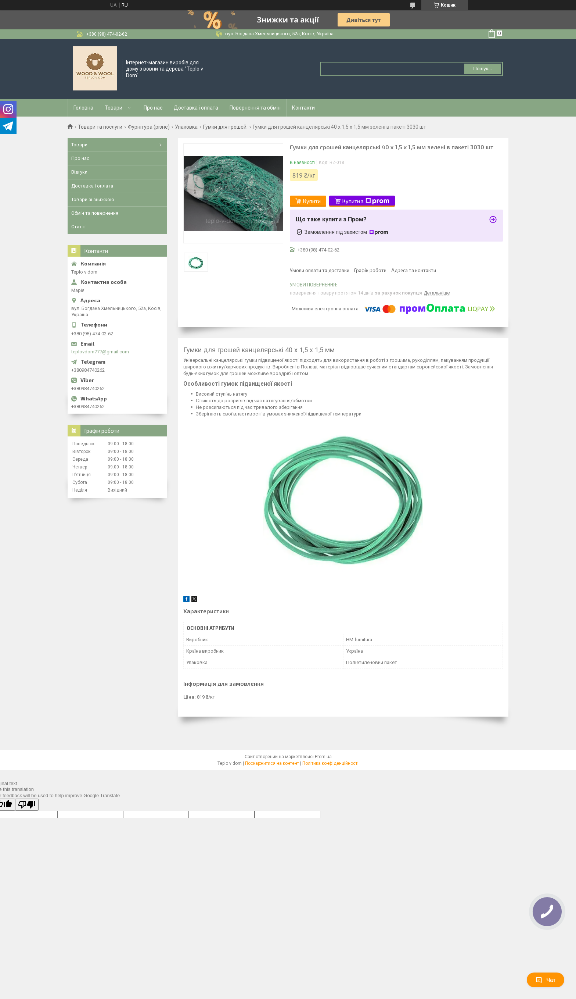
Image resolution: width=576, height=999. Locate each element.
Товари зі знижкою (92, 199)
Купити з (365, 201)
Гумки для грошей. (225, 127)
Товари (113, 108)
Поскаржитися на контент (272, 763)
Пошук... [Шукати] (482, 68)
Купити (312, 201)
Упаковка (186, 127)
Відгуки (79, 172)
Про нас (153, 108)
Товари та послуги (100, 127)
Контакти (303, 108)
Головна (83, 108)
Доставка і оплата (196, 108)
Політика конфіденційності (330, 763)
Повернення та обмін (255, 108)
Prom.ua (323, 756)
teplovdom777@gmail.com (100, 351)
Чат (545, 980)
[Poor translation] (27, 805)
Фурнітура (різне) (149, 127)
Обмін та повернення (94, 213)
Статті (78, 226)
